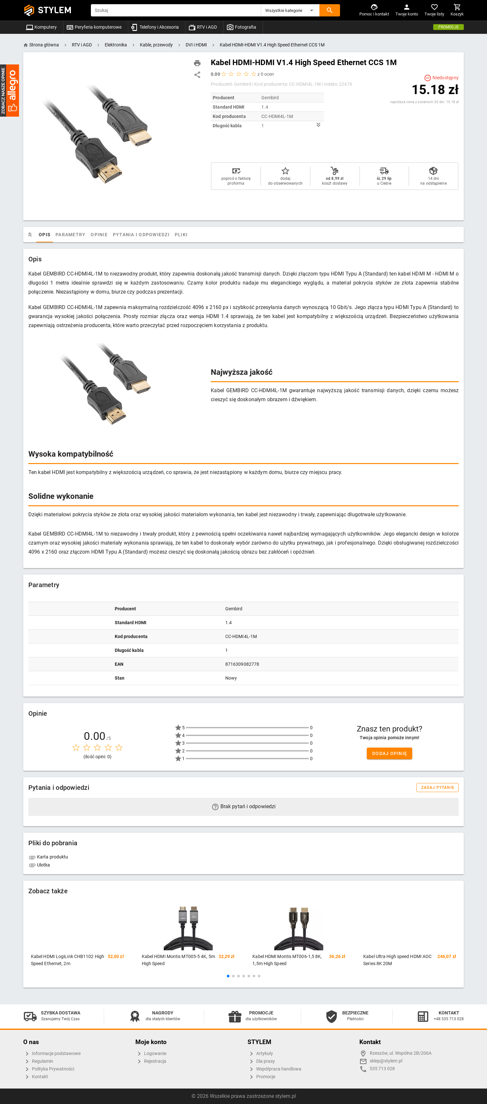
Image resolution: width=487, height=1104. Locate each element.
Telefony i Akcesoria (155, 27)
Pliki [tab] (186, 234)
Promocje (448, 27)
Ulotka (39, 864)
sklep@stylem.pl (386, 1061)
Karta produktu (48, 856)
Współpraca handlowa (274, 1069)
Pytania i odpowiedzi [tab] (146, 234)
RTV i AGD (202, 27)
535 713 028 (382, 1068)
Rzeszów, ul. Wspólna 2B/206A (401, 1053)
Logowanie (150, 1054)
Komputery (41, 27)
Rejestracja (150, 1061)
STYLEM (55, 10)
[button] (290, 10)
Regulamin (38, 1061)
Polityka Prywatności (48, 1069)
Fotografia (241, 27)
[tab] (34, 234)
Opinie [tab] (104, 234)
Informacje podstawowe (52, 1054)
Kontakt (35, 1077)
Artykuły (260, 1054)
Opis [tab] (49, 234)
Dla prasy (261, 1061)
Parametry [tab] (76, 234)
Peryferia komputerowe (94, 27)
